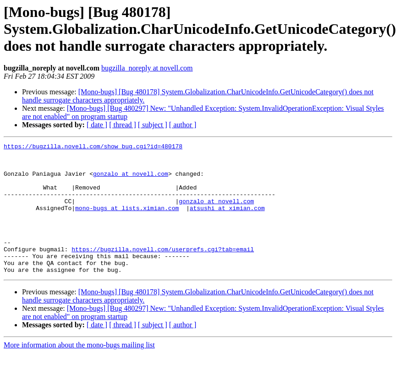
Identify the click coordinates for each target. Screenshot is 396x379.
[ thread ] (122, 125)
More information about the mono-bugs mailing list (79, 371)
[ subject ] (152, 125)
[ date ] (97, 125)
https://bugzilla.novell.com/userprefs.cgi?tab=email (163, 271)
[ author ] (183, 125)
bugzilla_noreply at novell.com (147, 68)
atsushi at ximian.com (227, 221)
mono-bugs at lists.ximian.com (127, 221)
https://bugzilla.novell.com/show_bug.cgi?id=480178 (93, 147)
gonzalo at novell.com (130, 180)
